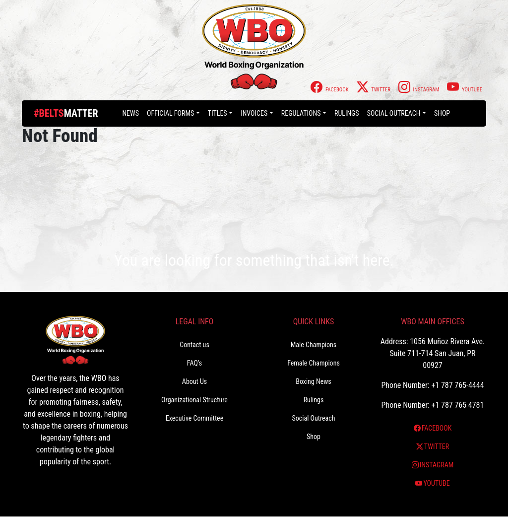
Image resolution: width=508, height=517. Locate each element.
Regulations (301, 113)
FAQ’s (194, 363)
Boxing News (313, 381)
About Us (194, 381)
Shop (442, 113)
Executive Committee (194, 418)
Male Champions (314, 345)
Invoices (254, 113)
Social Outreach (394, 113)
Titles (217, 113)
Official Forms (170, 113)
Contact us (194, 345)
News (130, 113)
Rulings (346, 113)
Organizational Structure (194, 400)
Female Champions (313, 363)
